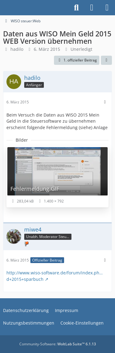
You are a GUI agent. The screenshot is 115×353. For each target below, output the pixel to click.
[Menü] (107, 8)
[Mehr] (105, 102)
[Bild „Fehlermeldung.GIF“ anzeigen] (57, 177)
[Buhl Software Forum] (3, 8)
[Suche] (76, 8)
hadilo (16, 49)
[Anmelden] (92, 7)
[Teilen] (106, 60)
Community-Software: (57, 344)
